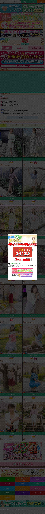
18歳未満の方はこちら (16, 263)
